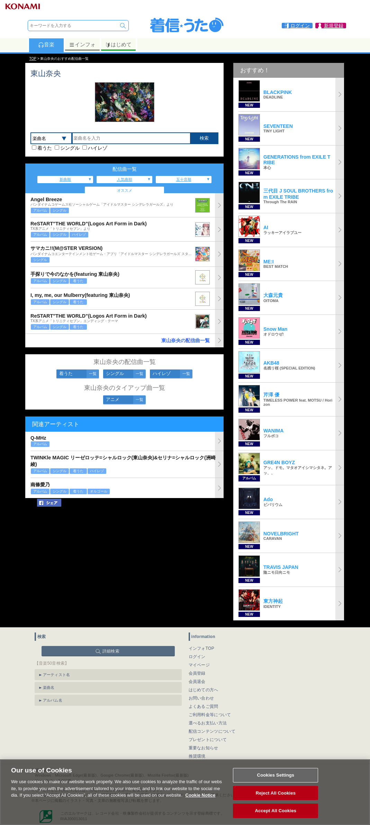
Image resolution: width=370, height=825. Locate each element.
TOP (32, 58)
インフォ (82, 44)
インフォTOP (202, 648)
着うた (44, 148)
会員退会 (197, 681)
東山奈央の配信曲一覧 (185, 340)
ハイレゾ (97, 148)
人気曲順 (124, 179)
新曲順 (65, 179)
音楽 (46, 44)
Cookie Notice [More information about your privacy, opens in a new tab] (201, 803)
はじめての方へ (203, 689)
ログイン (197, 656)
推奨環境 (197, 756)
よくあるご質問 (203, 706)
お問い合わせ (201, 698)
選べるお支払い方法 (208, 723)
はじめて (118, 44)
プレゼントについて (208, 739)
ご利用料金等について (210, 714)
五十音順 (183, 179)
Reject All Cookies (276, 801)
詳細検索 (110, 651)
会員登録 (197, 673)
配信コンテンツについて (212, 731)
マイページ (199, 665)
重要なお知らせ (203, 748)
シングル (70, 148)
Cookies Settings (276, 783)
